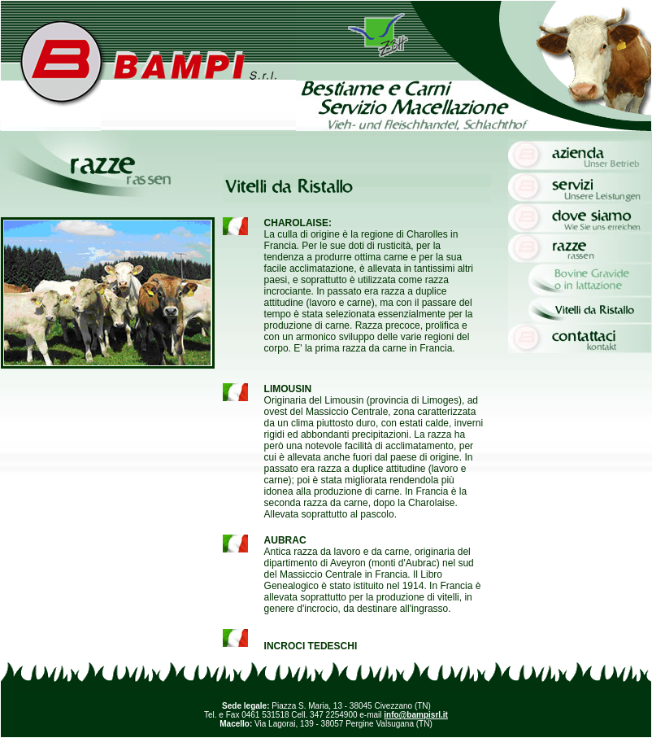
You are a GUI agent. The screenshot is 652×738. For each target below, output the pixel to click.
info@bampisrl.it (416, 714)
